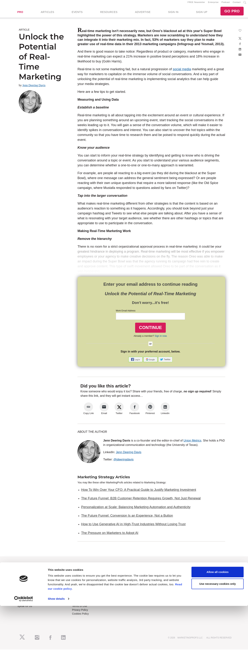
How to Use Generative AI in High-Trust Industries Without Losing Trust (133, 527)
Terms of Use (79, 609)
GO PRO (232, 13)
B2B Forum (78, 580)
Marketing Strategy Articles (104, 480)
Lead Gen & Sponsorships (32, 597)
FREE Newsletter (196, 4)
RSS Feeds (23, 576)
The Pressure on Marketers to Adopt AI (109, 536)
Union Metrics (192, 443)
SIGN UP (201, 13)
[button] (135, 362)
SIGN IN (173, 13)
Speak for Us (24, 609)
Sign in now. (161, 339)
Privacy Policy (80, 613)
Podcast (226, 4)
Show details (56, 649)
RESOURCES (108, 13)
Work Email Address (125, 313)
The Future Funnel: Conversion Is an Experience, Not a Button (127, 519)
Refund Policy (80, 605)
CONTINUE (150, 330)
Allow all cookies (218, 623)
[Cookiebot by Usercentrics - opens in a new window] (24, 650)
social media (182, 72)
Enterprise (213, 4)
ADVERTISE (142, 13)
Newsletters (24, 580)
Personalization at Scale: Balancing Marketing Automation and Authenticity (136, 510)
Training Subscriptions (84, 573)
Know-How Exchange (84, 601)
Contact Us (78, 597)
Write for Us (24, 605)
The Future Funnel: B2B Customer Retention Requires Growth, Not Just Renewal (141, 501)
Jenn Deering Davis (33, 88)
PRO (20, 13)
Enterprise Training (83, 576)
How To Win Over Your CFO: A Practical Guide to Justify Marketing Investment (138, 493)
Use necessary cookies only (217, 634)
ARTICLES (47, 13)
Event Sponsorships (28, 601)
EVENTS (77, 13)
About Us (22, 573)
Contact (237, 4)
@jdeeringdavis (123, 462)
